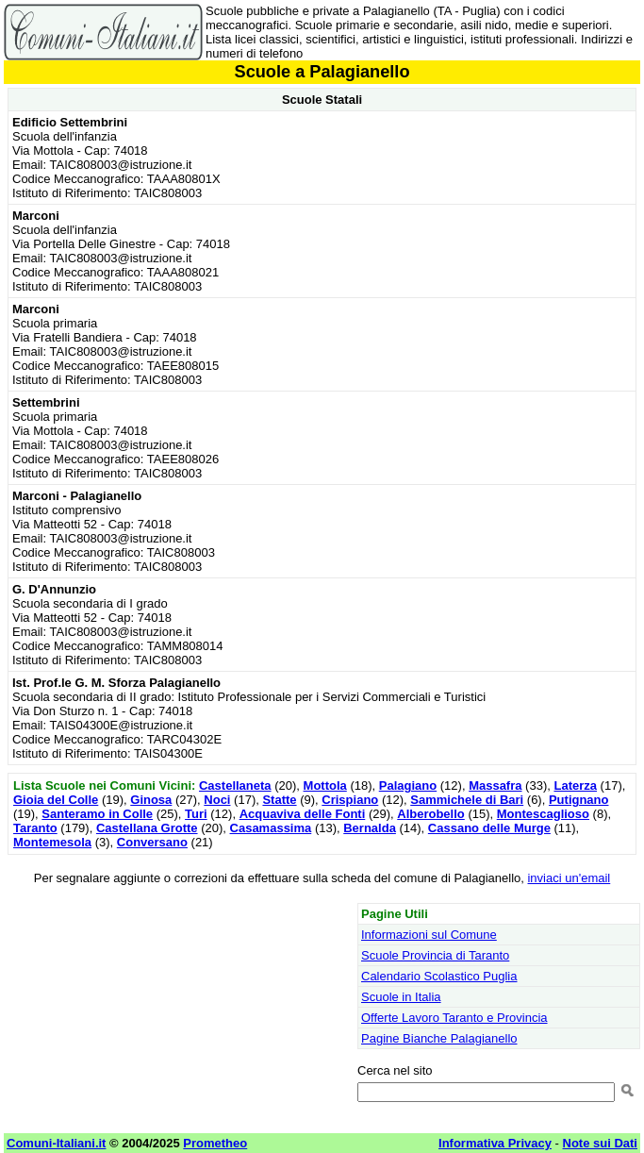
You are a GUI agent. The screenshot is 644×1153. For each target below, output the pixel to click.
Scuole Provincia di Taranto (435, 955)
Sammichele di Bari (466, 800)
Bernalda (369, 828)
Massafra (495, 785)
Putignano (579, 800)
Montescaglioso (543, 814)
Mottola (325, 785)
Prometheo (215, 1143)
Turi (196, 814)
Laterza (575, 785)
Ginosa (151, 800)
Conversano (152, 842)
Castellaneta (235, 785)
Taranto (35, 828)
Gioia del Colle (55, 800)
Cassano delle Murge (489, 828)
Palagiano (408, 785)
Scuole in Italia (401, 997)
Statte (279, 800)
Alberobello (431, 814)
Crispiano (350, 800)
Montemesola (52, 842)
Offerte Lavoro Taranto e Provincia (454, 1018)
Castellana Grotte (147, 828)
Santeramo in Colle (97, 814)
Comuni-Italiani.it (56, 1143)
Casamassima (271, 828)
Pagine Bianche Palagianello (439, 1038)
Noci (217, 800)
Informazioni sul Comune (429, 934)
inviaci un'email (568, 878)
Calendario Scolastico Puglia (439, 976)
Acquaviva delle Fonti (302, 814)
